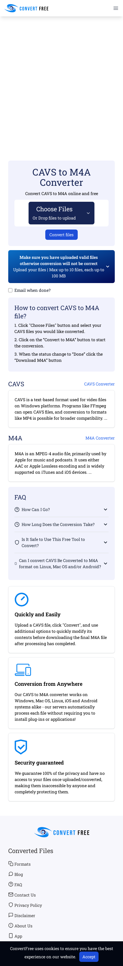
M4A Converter (100, 438)
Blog (15, 874)
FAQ (15, 884)
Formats (19, 864)
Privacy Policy (25, 905)
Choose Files (54, 213)
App (15, 936)
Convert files (61, 234)
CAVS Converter (99, 384)
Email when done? (32, 290)
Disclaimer (21, 915)
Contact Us (22, 895)
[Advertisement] (61, 81)
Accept (88, 956)
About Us (20, 925)
